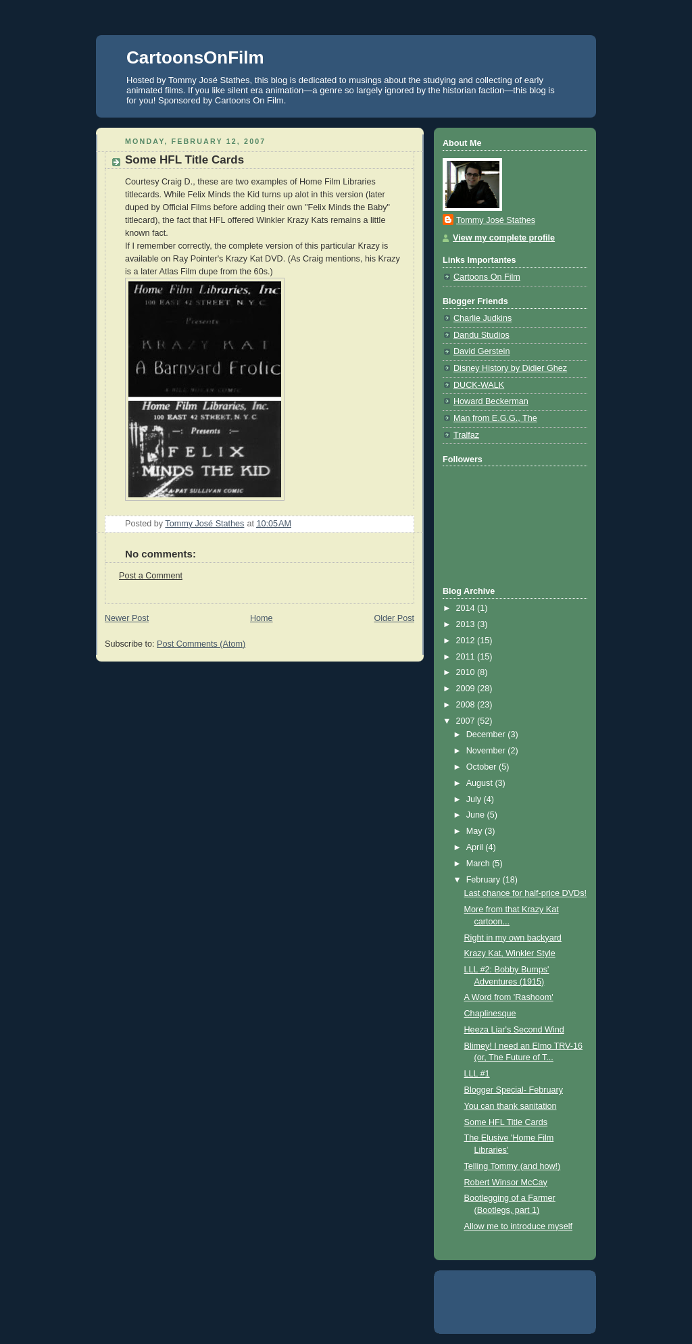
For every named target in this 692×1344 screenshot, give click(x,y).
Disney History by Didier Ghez (510, 368)
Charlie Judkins (482, 318)
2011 (467, 657)
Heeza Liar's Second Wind (514, 1030)
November (487, 750)
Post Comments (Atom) (201, 644)
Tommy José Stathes (495, 220)
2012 (467, 640)
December (487, 734)
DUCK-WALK (478, 385)
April (476, 847)
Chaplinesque (490, 1013)
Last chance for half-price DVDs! (525, 893)
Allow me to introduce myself (518, 1226)
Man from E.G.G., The (495, 418)
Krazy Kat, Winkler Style (509, 953)
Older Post (394, 618)
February (484, 880)
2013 (467, 624)
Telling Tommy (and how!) (512, 1166)
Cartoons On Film (486, 277)
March (479, 863)
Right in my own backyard (513, 938)
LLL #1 (477, 1073)
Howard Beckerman (490, 401)
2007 (467, 721)
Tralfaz (466, 435)
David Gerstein (481, 351)
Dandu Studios (481, 335)
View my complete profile (504, 238)
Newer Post (127, 618)
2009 (467, 688)
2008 (467, 705)
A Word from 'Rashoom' (508, 997)
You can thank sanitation (510, 1106)
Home (261, 618)
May (475, 831)
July (475, 799)
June (476, 815)
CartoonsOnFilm (195, 57)
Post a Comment (150, 575)
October (482, 767)
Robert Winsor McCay (505, 1182)
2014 (467, 608)
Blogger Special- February (513, 1090)
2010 (467, 672)
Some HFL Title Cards (506, 1122)
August (480, 783)
